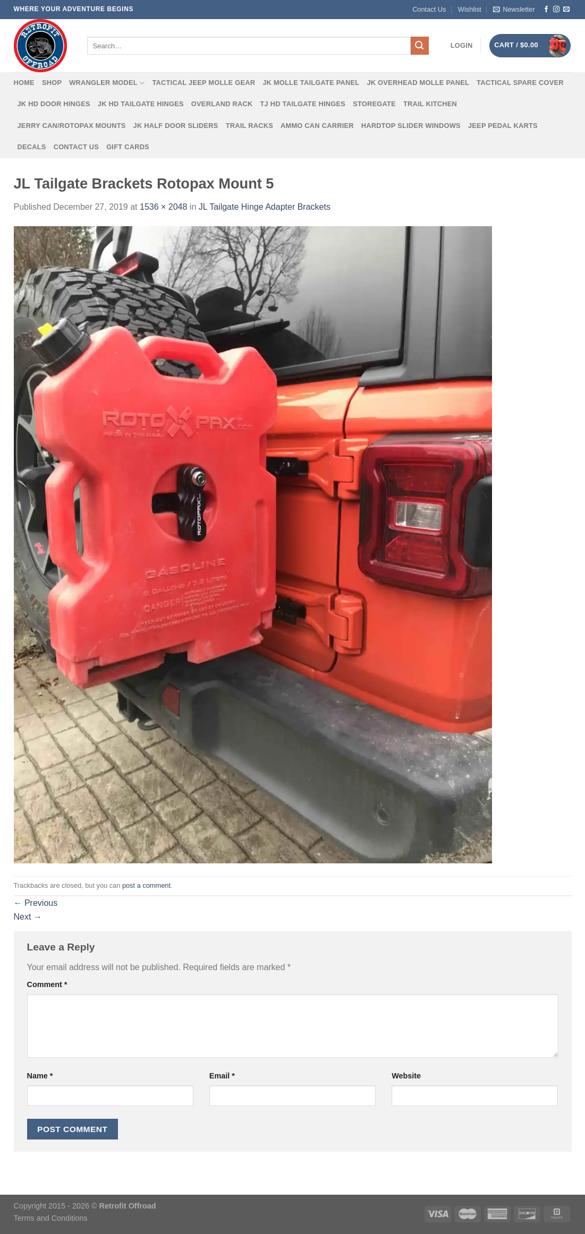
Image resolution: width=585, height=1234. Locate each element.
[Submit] (420, 46)
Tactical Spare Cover (520, 83)
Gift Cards (127, 147)
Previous (36, 902)
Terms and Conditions (51, 1218)
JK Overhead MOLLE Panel (418, 83)
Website (406, 1076)
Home (24, 83)
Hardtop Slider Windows (411, 126)
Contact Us (429, 9)
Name (40, 1076)
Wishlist (469, 9)
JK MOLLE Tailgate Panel (310, 83)
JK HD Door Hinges (54, 104)
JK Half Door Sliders (175, 126)
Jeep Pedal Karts (503, 126)
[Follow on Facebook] (546, 9)
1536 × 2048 (163, 206)
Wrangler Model (107, 83)
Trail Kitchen (430, 104)
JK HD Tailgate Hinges (141, 104)
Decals (32, 147)
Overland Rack (222, 104)
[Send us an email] (566, 9)
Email (222, 1076)
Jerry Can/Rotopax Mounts (72, 126)
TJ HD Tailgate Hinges (303, 104)
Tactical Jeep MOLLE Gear (203, 83)
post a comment (146, 885)
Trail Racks (249, 126)
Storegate (374, 104)
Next (28, 916)
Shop (52, 83)
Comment (47, 984)
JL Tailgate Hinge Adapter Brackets (264, 206)
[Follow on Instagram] (556, 9)
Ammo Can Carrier (317, 126)
